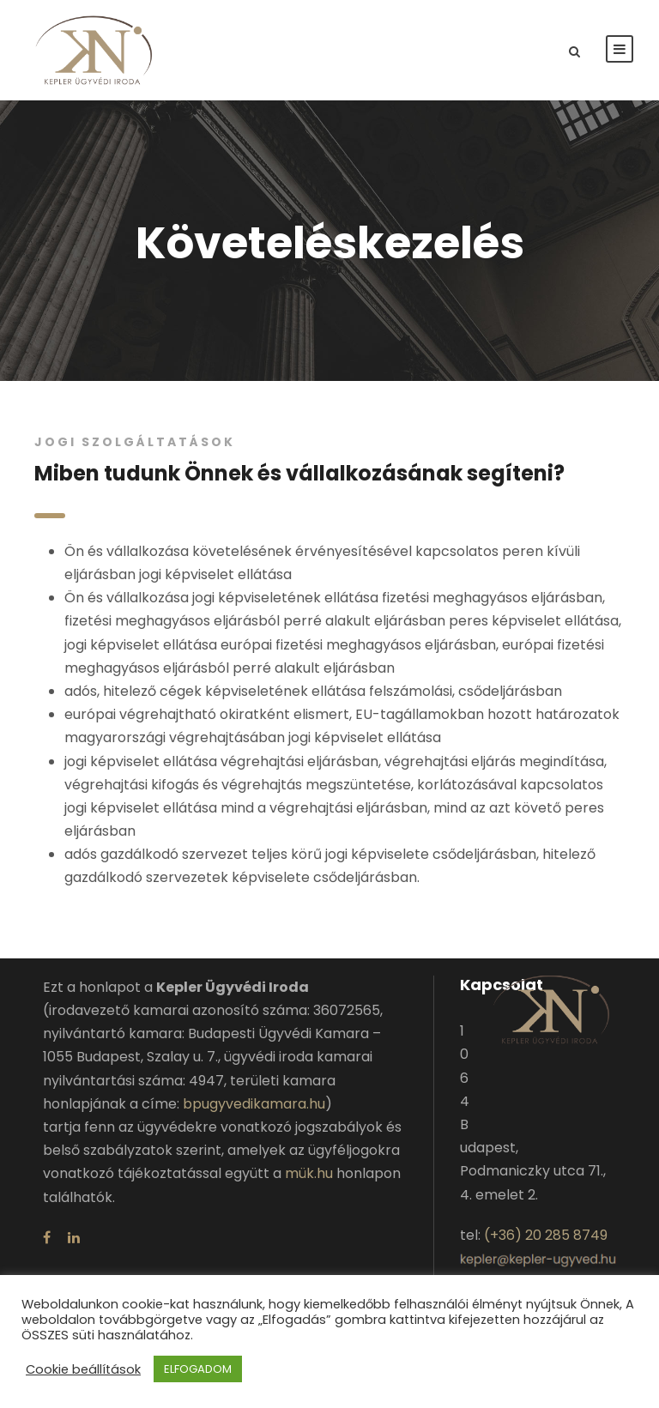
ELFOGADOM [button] (198, 1369)
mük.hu (309, 1173)
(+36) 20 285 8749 (546, 1235)
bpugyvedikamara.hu (254, 1104)
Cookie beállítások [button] (83, 1369)
